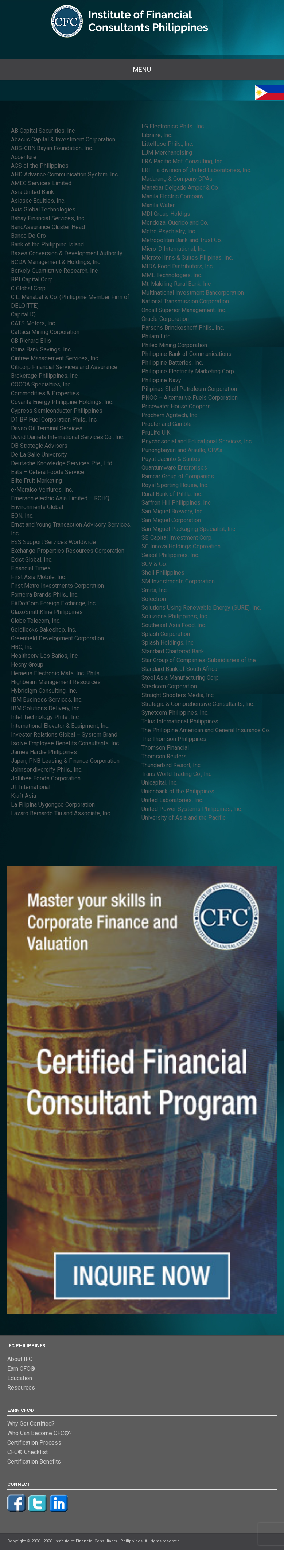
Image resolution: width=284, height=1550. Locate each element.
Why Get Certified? (31, 1423)
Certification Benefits (34, 1461)
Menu (142, 69)
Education (19, 1378)
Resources (21, 1387)
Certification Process (34, 1442)
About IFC (19, 1359)
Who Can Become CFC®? (39, 1433)
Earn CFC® (21, 1368)
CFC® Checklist (27, 1452)
